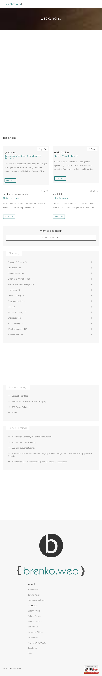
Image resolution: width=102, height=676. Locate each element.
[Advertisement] (51, 56)
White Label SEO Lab (15, 194)
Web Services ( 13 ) (50, 334)
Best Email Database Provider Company (27, 401)
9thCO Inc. (10, 152)
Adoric (12, 412)
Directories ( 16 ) (50, 267)
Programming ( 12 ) (50, 301)
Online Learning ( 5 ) (50, 295)
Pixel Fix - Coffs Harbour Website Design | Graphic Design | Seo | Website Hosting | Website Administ (50, 454)
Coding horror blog (18, 396)
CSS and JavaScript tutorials (21, 448)
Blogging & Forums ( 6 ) (50, 262)
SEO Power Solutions (19, 407)
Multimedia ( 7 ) (50, 290)
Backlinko (58, 194)
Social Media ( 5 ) (50, 323)
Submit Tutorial (34, 616)
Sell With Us (33, 626)
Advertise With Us (35, 632)
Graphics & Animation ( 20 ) (50, 279)
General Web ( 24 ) (50, 273)
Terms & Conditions (36, 600)
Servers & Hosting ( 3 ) (50, 312)
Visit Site (10, 180)
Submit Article (34, 611)
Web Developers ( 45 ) (50, 329)
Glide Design (61, 152)
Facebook (32, 648)
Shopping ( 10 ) (50, 318)
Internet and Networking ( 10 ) (50, 284)
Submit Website (35, 621)
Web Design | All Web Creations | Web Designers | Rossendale (37, 461)
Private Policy (34, 595)
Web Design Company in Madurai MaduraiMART (30, 436)
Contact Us (33, 637)
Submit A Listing (51, 238)
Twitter (31, 653)
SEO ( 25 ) (50, 306)
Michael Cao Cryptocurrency (22, 442)
